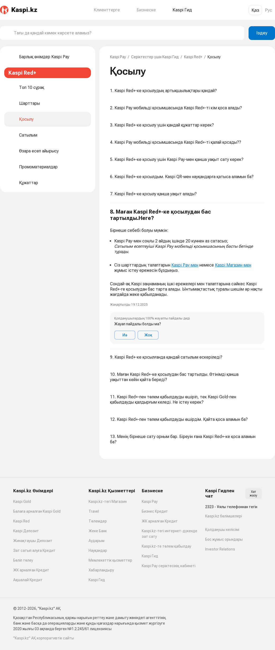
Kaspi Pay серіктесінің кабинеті (168, 566)
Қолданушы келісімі (222, 529)
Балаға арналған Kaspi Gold (37, 511)
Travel (94, 511)
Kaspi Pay (118, 57)
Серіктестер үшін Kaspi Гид (155, 57)
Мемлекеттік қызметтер (110, 560)
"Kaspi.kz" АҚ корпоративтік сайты (43, 638)
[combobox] (127, 33)
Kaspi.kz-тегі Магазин (108, 501)
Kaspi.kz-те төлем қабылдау (166, 546)
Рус (268, 10)
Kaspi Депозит (26, 531)
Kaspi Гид (97, 580)
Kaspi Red (21, 521)
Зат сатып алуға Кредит (34, 550)
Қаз (255, 10)
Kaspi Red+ (193, 57)
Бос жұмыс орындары (224, 539)
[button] (187, 276)
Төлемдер (98, 521)
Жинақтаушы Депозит (32, 541)
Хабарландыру (101, 570)
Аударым (96, 541)
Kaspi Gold (22, 501)
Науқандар (98, 550)
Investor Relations (220, 549)
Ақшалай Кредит (28, 580)
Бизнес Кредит (155, 511)
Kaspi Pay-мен (184, 265)
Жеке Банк (98, 531)
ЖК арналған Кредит (31, 570)
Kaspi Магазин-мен (233, 265)
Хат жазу (253, 493)
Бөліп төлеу (23, 560)
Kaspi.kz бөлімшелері (223, 516)
